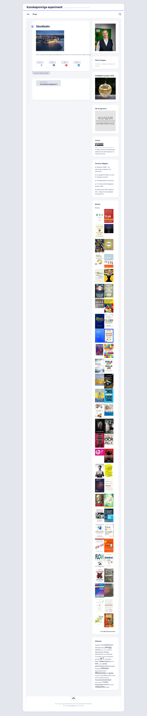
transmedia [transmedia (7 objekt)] (98, 683)
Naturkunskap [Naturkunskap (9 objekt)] (110, 667)
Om (28, 15)
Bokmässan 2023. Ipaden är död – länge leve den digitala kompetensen (104, 193)
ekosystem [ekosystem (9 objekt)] (99, 655)
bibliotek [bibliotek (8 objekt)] (98, 648)
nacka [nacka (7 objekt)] (100, 664)
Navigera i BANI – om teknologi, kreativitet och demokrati (103, 170)
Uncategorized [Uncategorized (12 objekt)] (101, 685)
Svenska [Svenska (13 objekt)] (98, 681)
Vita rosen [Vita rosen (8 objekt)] (110, 685)
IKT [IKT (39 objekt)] (102, 659)
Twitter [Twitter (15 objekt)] (105, 683)
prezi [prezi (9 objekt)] (99, 669)
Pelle (46, 72)
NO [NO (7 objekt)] (96, 669)
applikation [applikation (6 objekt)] (98, 646)
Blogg (35, 15)
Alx (83, 706)
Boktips (97, 208)
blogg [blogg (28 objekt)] (108, 648)
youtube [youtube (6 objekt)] (107, 688)
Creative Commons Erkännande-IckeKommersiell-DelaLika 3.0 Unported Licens (105, 152)
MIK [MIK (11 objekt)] (96, 665)
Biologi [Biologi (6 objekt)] (103, 648)
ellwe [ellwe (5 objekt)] (104, 655)
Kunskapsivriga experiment (44, 7)
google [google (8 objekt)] (97, 660)
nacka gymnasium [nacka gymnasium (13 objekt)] (101, 665)
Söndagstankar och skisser (105, 181)
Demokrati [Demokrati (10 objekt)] (99, 653)
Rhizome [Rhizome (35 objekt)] (100, 673)
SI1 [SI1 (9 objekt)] (107, 674)
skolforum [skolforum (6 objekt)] (98, 676)
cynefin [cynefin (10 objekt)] (97, 650)
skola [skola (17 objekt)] (110, 674)
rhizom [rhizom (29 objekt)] (105, 669)
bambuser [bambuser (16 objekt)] (108, 646)
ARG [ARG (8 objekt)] (102, 646)
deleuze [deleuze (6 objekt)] (110, 650)
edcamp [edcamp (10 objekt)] (106, 653)
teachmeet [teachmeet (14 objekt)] (106, 681)
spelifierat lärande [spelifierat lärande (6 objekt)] (104, 678)
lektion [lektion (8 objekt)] (97, 662)
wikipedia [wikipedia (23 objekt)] (100, 687)
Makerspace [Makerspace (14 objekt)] (105, 662)
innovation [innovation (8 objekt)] (107, 660)
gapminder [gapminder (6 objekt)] (110, 657)
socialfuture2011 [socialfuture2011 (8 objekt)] (106, 676)
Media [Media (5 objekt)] (112, 662)
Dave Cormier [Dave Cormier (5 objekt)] (103, 650)
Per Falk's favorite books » (108, 632)
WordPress (72, 706)
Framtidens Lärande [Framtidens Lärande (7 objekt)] (101, 657)
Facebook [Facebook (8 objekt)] (109, 655)
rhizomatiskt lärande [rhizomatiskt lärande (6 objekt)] (100, 671)
